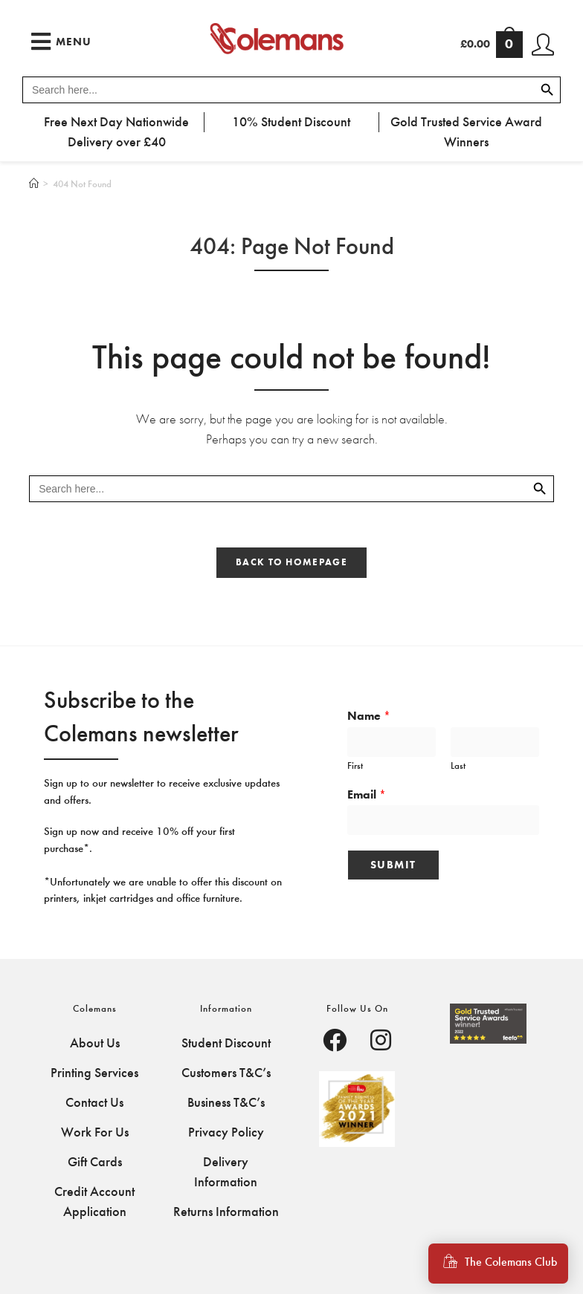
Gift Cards (95, 1162)
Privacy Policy (226, 1132)
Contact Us (94, 1102)
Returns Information (226, 1211)
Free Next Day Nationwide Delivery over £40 (116, 132)
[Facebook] (334, 1042)
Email (366, 794)
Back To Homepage (291, 562)
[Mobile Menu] (61, 41)
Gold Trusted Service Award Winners (466, 132)
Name (368, 716)
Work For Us (95, 1132)
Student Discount (226, 1043)
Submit (393, 864)
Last (458, 765)
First (355, 765)
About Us (95, 1043)
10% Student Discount (291, 122)
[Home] (34, 183)
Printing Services (94, 1072)
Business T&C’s (226, 1102)
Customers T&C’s (226, 1072)
